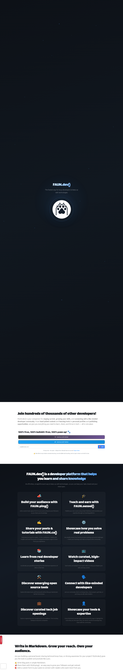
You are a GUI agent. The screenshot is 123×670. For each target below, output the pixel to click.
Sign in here (77, 450)
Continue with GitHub (61, 437)
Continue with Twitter (61, 442)
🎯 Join (101, 447)
